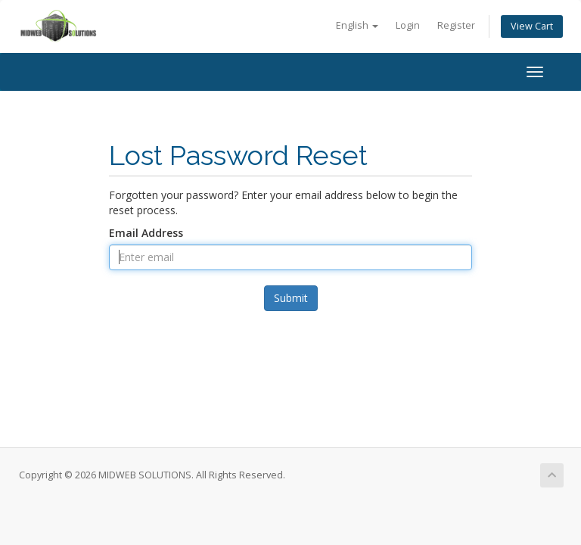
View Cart (532, 26)
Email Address (146, 233)
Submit (291, 298)
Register (456, 25)
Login (408, 25)
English (357, 25)
